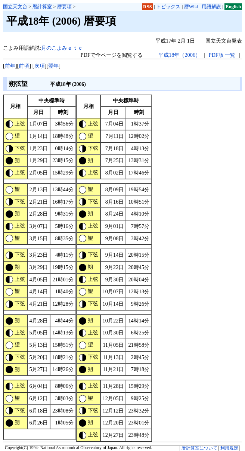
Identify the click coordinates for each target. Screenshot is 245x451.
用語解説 (211, 6)
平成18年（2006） (179, 55)
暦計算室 (42, 6)
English (233, 6)
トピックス (168, 6)
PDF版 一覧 (221, 55)
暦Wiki (191, 6)
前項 (24, 66)
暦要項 (64, 6)
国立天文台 (15, 6)
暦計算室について (199, 448)
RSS (147, 6)
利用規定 (229, 448)
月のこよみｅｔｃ (62, 48)
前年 (10, 66)
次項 (39, 66)
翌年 (53, 66)
